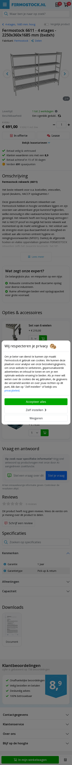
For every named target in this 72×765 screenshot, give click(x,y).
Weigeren (36, 418)
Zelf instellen (36, 410)
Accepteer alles (36, 402)
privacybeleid (11, 390)
